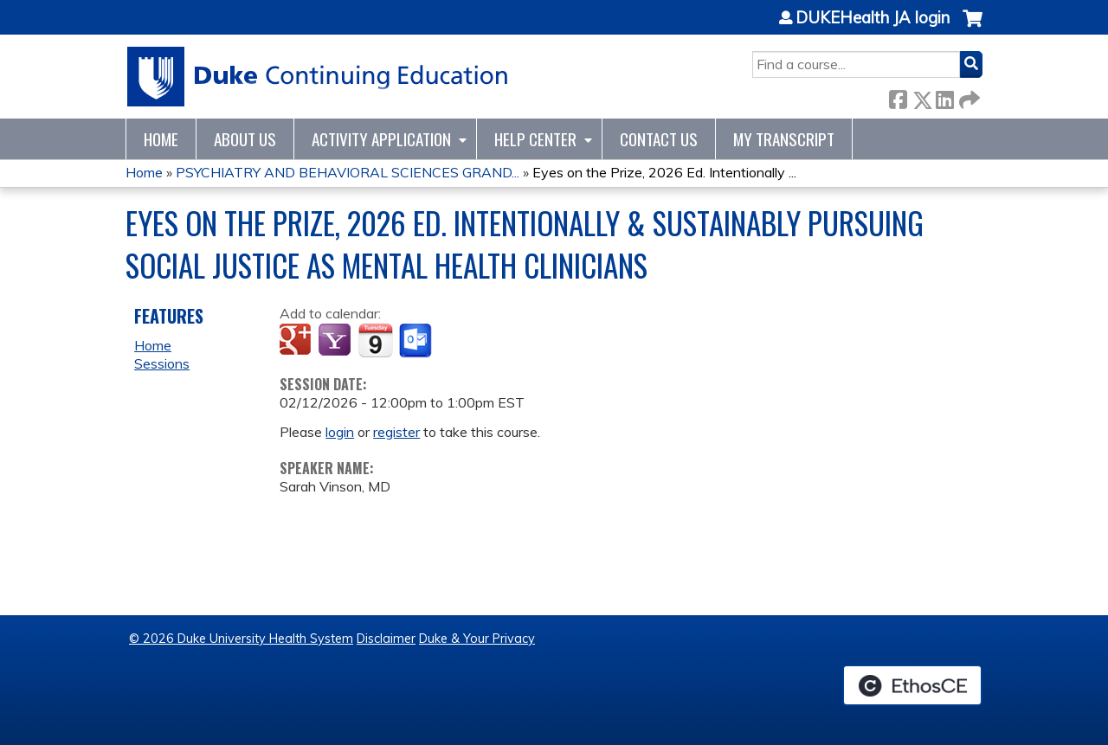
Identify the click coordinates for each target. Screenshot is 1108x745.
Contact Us (659, 138)
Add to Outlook (417, 341)
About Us (245, 138)
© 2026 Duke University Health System (241, 638)
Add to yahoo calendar (336, 341)
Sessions (162, 363)
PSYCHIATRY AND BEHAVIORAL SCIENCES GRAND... (347, 172)
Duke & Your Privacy (477, 638)
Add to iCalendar (375, 340)
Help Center (535, 138)
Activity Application (381, 138)
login (339, 431)
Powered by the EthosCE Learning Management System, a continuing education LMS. (912, 685)
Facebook (897, 96)
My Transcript (783, 138)
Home (161, 138)
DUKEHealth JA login (873, 18)
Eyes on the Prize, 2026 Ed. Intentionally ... (664, 172)
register (396, 431)
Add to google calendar (297, 341)
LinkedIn (944, 96)
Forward (967, 96)
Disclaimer (386, 638)
